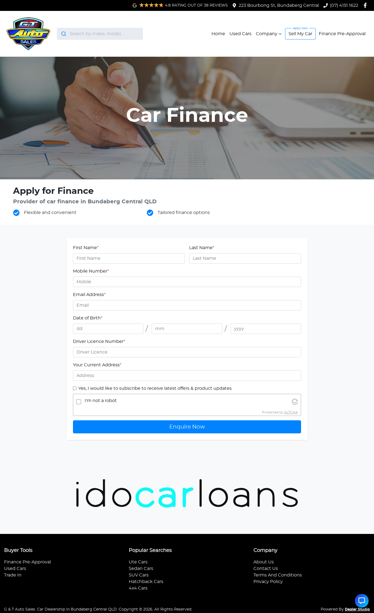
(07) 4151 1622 (344, 5)
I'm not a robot (101, 400)
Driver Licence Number (99, 341)
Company (269, 34)
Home (218, 34)
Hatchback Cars (146, 581)
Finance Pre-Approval (342, 34)
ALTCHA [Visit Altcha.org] (291, 412)
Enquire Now (187, 427)
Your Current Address (97, 365)
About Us (263, 562)
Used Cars (240, 34)
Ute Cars (138, 562)
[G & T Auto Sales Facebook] (366, 5)
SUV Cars (139, 575)
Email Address (89, 294)
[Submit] (63, 34)
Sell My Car (300, 34)
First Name (86, 248)
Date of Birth (87, 318)
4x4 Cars (138, 588)
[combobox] (100, 34)
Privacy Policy (268, 581)
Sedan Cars (141, 568)
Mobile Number (91, 271)
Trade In (13, 575)
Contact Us (265, 568)
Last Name (201, 248)
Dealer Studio (357, 609)
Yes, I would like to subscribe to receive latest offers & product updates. (155, 388)
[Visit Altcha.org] (295, 402)
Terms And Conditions (277, 575)
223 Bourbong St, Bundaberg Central (279, 5)
